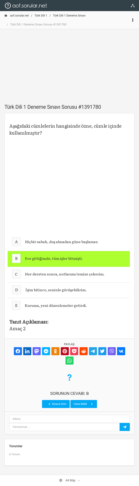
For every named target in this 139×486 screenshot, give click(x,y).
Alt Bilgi (67, 480)
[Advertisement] (69, 64)
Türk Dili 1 (40, 15)
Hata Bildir (84, 404)
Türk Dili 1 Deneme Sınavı (69, 15)
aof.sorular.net (16, 15)
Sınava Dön (57, 404)
